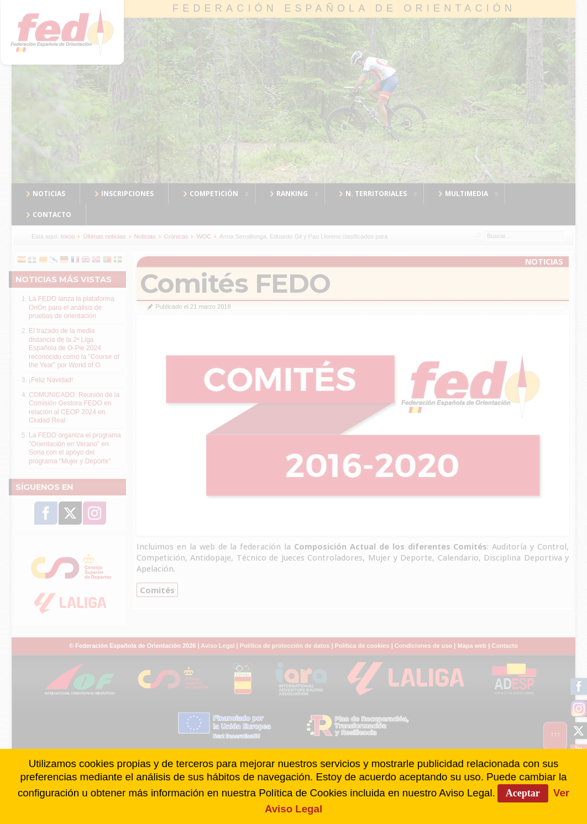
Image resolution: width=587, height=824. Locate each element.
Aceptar (523, 793)
